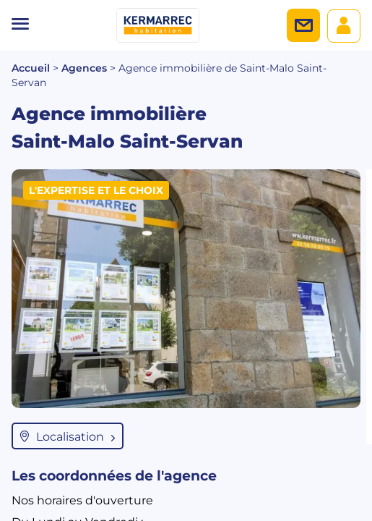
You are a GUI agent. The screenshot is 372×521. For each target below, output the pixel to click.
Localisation (67, 436)
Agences (84, 68)
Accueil (31, 68)
